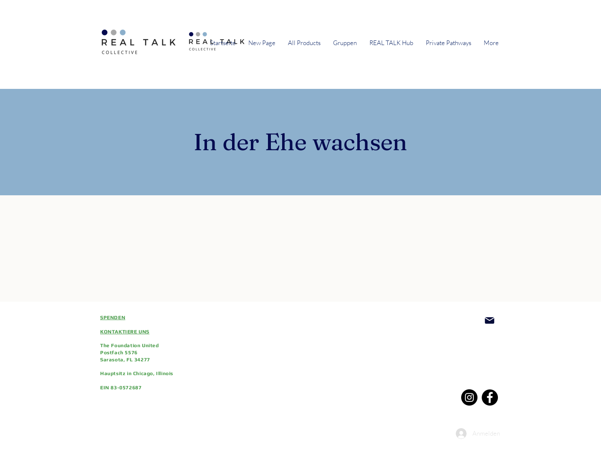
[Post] (489, 320)
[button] (345, 43)
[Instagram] (469, 397)
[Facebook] (490, 397)
